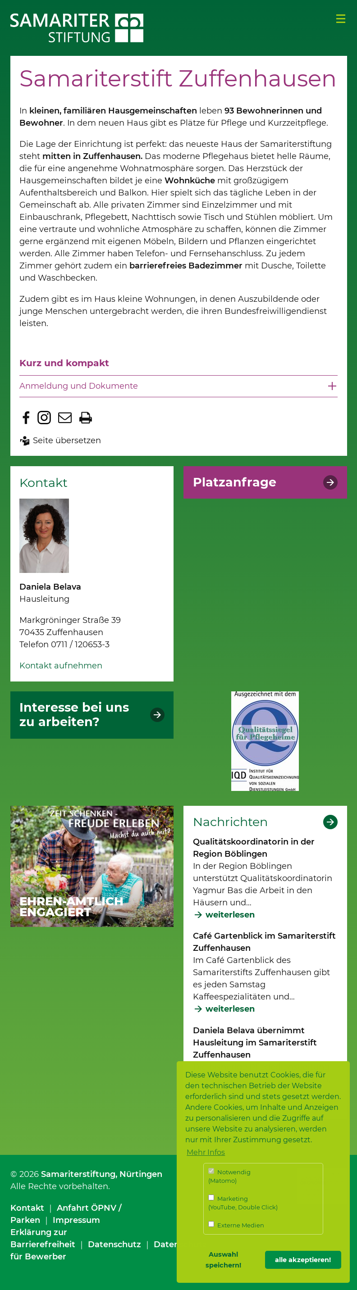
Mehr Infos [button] (206, 1152)
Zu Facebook (26, 417)
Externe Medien (236, 1225)
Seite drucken (85, 417)
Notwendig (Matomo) (229, 1176)
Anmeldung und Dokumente (78, 386)
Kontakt (27, 1208)
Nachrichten (230, 822)
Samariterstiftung (78, 1174)
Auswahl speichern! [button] (223, 1259)
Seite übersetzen (67, 440)
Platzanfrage (234, 482)
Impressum (76, 1220)
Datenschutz (114, 1244)
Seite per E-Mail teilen (65, 417)
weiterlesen (230, 915)
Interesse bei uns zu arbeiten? (74, 714)
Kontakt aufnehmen (60, 666)
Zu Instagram (44, 417)
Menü (341, 19)
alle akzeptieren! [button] (303, 1260)
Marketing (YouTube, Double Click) (243, 1203)
